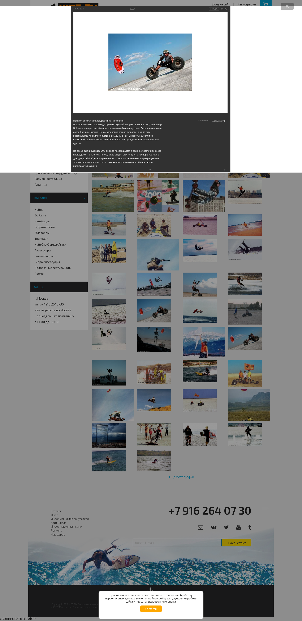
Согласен (151, 609)
